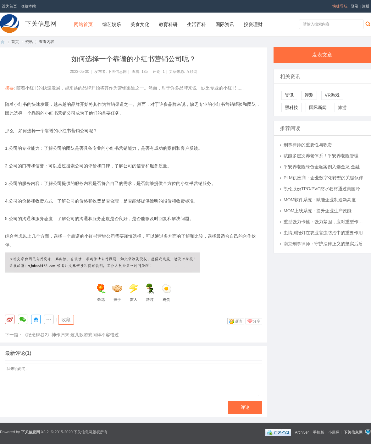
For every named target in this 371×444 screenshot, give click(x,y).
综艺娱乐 (111, 24)
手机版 (318, 432)
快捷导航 (339, 6)
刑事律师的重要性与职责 (308, 144)
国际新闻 (318, 107)
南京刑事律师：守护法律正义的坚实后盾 (323, 243)
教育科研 (168, 24)
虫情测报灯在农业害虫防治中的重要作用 (323, 232)
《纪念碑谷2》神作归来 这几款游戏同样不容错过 (71, 334)
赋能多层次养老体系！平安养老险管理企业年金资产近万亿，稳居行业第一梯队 (324, 155)
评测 (309, 95)
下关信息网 (41, 23)
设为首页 (9, 6)
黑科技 (291, 107)
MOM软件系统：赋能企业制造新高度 (320, 199)
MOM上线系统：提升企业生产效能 (318, 210)
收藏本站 (28, 6)
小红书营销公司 (60, 113)
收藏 (66, 319)
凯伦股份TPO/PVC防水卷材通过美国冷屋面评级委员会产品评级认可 (324, 188)
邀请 (238, 321)
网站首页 (83, 24)
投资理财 (253, 24)
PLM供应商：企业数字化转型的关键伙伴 (323, 177)
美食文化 (139, 24)
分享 (256, 321)
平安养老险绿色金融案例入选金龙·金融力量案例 (324, 166)
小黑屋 (334, 432)
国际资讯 (224, 24)
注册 (365, 6)
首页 (2, 41)
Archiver (302, 432)
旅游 (342, 107)
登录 (354, 6)
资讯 (29, 42)
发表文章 (322, 54)
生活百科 (196, 24)
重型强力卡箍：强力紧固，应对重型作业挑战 (324, 221)
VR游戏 (332, 95)
